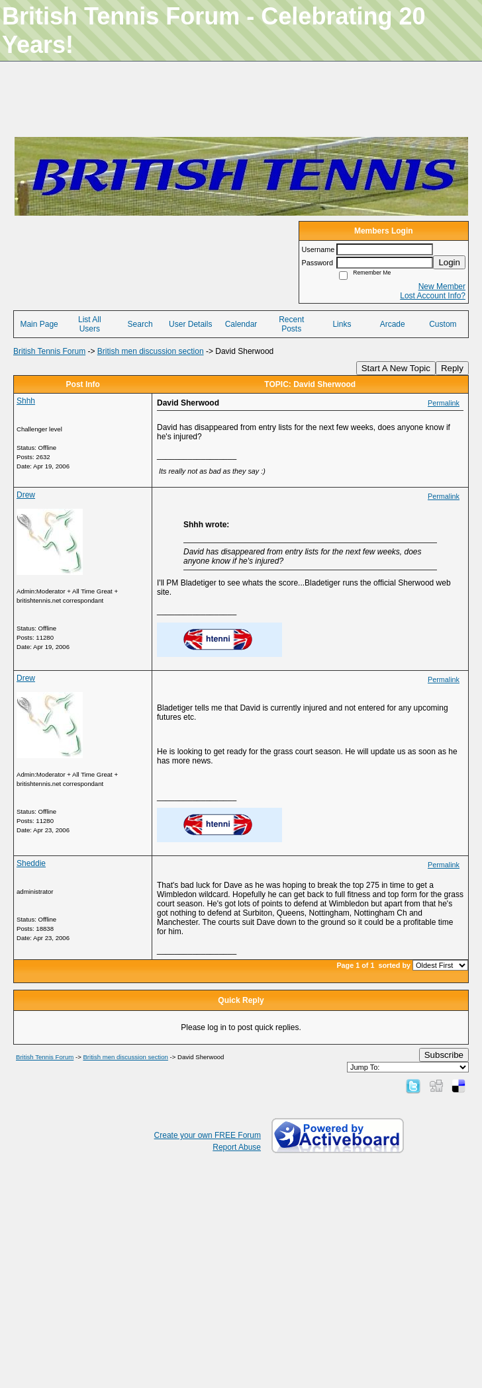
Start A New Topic (396, 368)
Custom (442, 324)
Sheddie (31, 863)
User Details (190, 324)
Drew (26, 494)
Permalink (443, 403)
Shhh (26, 401)
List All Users (89, 324)
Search (140, 324)
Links (341, 324)
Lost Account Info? (432, 295)
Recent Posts (291, 324)
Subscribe (443, 1055)
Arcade (392, 324)
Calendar (241, 324)
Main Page (39, 324)
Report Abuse (237, 1147)
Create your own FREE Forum (207, 1135)
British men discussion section (150, 351)
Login (449, 262)
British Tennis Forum (49, 351)
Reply (452, 368)
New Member (441, 286)
